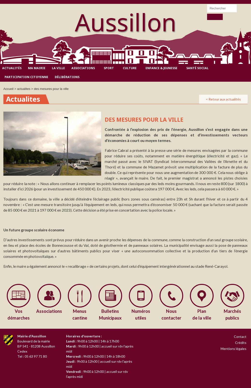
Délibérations (67, 77)
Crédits (240, 343)
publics (232, 314)
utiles (141, 314)
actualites (23, 89)
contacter (171, 314)
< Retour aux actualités (223, 99)
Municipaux (110, 314)
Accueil (8, 89)
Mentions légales (233, 349)
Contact (240, 336)
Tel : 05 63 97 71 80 (32, 356)
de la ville (202, 314)
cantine (79, 314)
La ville (58, 68)
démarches (18, 314)
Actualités (11, 68)
